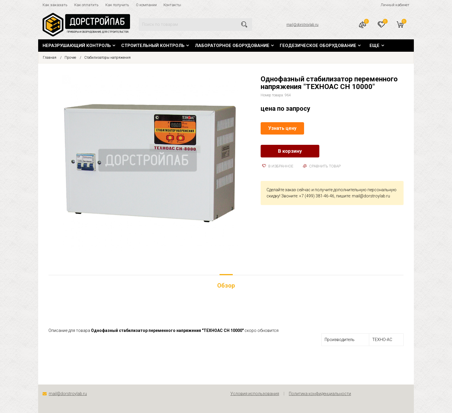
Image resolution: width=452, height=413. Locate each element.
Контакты (172, 5)
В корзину (290, 151)
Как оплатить (86, 5)
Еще (375, 45)
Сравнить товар (322, 166)
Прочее (70, 58)
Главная (49, 58)
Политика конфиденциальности (320, 393)
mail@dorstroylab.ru (302, 25)
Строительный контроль (153, 45)
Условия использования (254, 393)
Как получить (117, 5)
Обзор (226, 285)
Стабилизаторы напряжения (107, 58)
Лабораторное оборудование (232, 45)
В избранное (277, 166)
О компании (146, 5)
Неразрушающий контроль (77, 45)
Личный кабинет (395, 5)
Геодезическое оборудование (318, 45)
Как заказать (55, 5)
